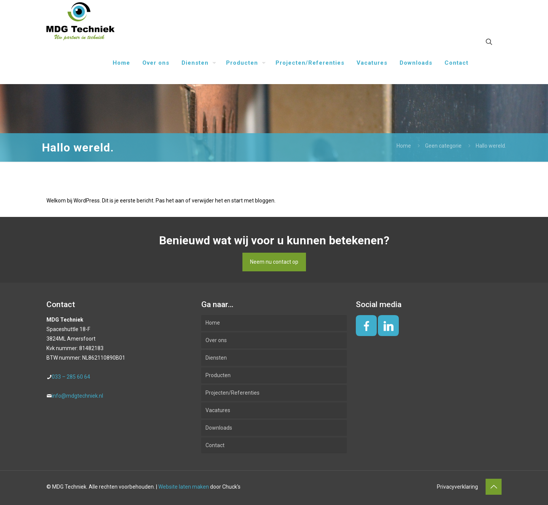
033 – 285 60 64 (71, 377)
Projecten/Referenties (233, 393)
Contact (215, 445)
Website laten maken (183, 487)
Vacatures (218, 410)
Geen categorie (443, 146)
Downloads (219, 428)
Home (404, 146)
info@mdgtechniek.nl (77, 396)
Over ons (216, 340)
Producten (218, 375)
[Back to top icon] (494, 487)
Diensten (216, 358)
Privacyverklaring (457, 487)
